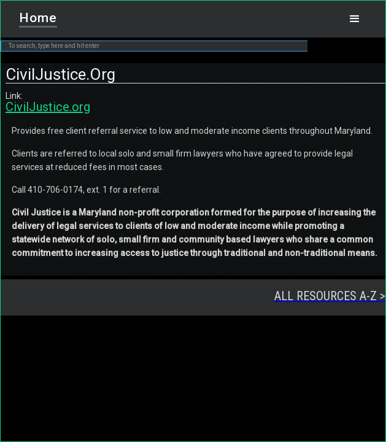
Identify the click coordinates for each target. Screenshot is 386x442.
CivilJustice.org (48, 107)
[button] (354, 19)
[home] (34, 14)
